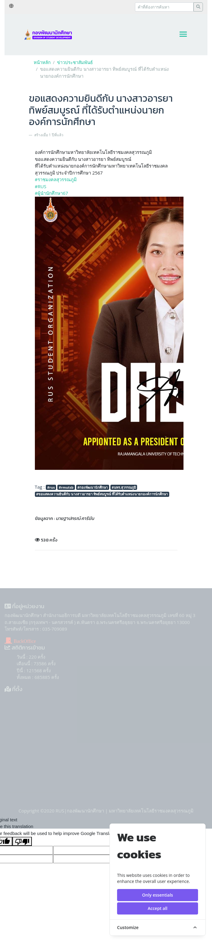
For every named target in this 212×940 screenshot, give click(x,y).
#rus (51, 487)
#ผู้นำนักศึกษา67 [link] (51, 193)
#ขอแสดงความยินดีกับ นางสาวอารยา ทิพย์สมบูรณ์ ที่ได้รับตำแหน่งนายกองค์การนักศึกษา (102, 494)
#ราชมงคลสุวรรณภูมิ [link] (56, 179)
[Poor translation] (22, 841)
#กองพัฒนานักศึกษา (92, 487)
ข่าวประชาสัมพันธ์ (75, 62)
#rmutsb (66, 487)
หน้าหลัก (42, 62)
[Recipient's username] (164, 7)
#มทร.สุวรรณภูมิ (124, 487)
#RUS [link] (40, 186)
